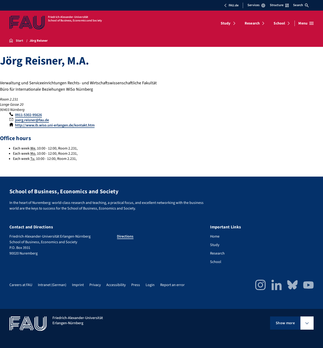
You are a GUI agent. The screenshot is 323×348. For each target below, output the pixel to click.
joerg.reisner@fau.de (32, 120)
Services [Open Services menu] (256, 5)
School (279, 23)
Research (252, 23)
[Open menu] (306, 23)
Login (150, 284)
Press (135, 284)
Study (226, 23)
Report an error (172, 284)
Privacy (95, 284)
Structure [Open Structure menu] (279, 5)
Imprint (78, 284)
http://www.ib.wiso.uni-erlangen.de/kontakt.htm (55, 125)
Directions (125, 236)
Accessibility (116, 284)
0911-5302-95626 (28, 114)
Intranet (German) (52, 284)
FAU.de (231, 5)
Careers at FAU (20, 284)
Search (301, 5)
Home (214, 236)
